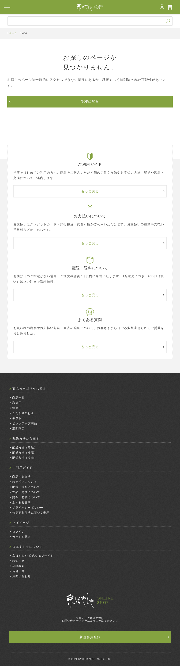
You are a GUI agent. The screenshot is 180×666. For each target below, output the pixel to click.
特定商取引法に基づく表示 (30, 512)
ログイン (18, 531)
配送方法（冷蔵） (24, 452)
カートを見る (21, 536)
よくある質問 (21, 502)
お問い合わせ (21, 576)
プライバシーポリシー (27, 507)
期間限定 (18, 428)
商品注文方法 (21, 476)
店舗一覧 (18, 571)
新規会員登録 (90, 637)
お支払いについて (24, 481)
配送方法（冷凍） (24, 457)
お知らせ (18, 560)
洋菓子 (17, 408)
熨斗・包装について (26, 497)
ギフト (17, 418)
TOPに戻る (90, 101)
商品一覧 (18, 397)
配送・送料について (26, 487)
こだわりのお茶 (23, 413)
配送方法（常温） (24, 447)
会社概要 (18, 566)
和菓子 (17, 403)
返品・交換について (26, 492)
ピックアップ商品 (24, 423)
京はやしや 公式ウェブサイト (32, 555)
